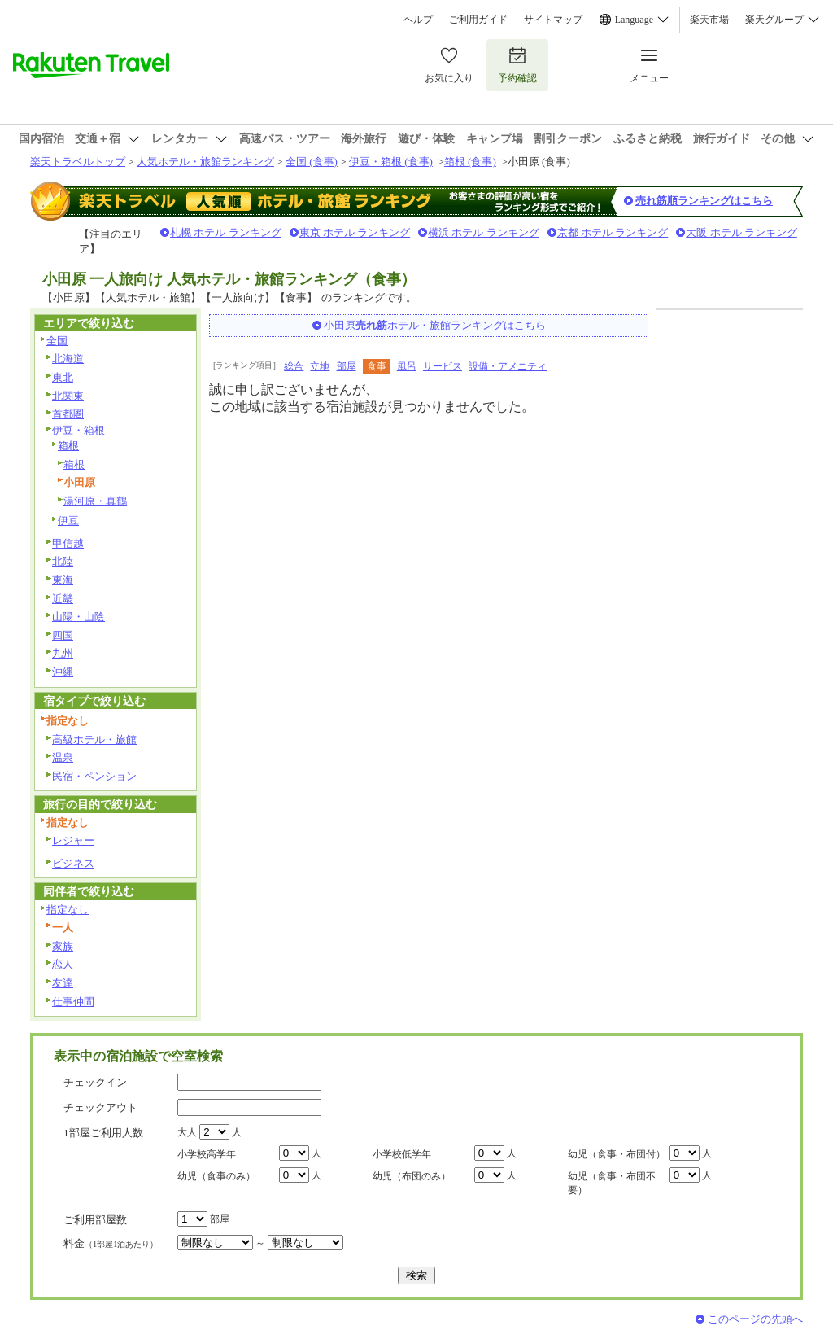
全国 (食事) (312, 161)
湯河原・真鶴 (95, 501)
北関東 (68, 396)
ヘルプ (418, 19)
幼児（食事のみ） (216, 1176)
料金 (110, 1243)
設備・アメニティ (508, 366)
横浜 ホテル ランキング (483, 232)
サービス (442, 366)
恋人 (62, 964)
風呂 (406, 366)
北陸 (62, 561)
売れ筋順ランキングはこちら (704, 201)
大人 (187, 1132)
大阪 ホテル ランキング (741, 232)
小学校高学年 (206, 1154)
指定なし (67, 910)
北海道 (68, 358)
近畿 (62, 599)
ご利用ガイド (478, 19)
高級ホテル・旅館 (94, 739)
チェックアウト (100, 1107)
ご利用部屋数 (95, 1220)
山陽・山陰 (78, 616)
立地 (319, 366)
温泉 (62, 757)
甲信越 (68, 543)
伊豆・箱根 (78, 430)
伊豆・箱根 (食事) (391, 161)
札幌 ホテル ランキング (225, 232)
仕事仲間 (73, 1001)
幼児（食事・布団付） (616, 1154)
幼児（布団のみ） (412, 1176)
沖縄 (62, 672)
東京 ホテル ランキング (355, 232)
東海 (62, 580)
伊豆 (68, 520)
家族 (62, 946)
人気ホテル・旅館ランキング (205, 161)
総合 (293, 366)
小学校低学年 (402, 1154)
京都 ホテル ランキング (613, 232)
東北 (62, 377)
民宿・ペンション (94, 776)
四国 (62, 635)
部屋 (346, 366)
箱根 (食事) (470, 161)
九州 (62, 653)
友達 (62, 983)
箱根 (68, 446)
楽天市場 (709, 19)
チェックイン (95, 1082)
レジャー (73, 840)
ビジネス (73, 863)
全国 (57, 341)
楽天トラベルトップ (77, 161)
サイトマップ (553, 19)
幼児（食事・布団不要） (612, 1183)
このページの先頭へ (755, 1319)
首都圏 (68, 414)
